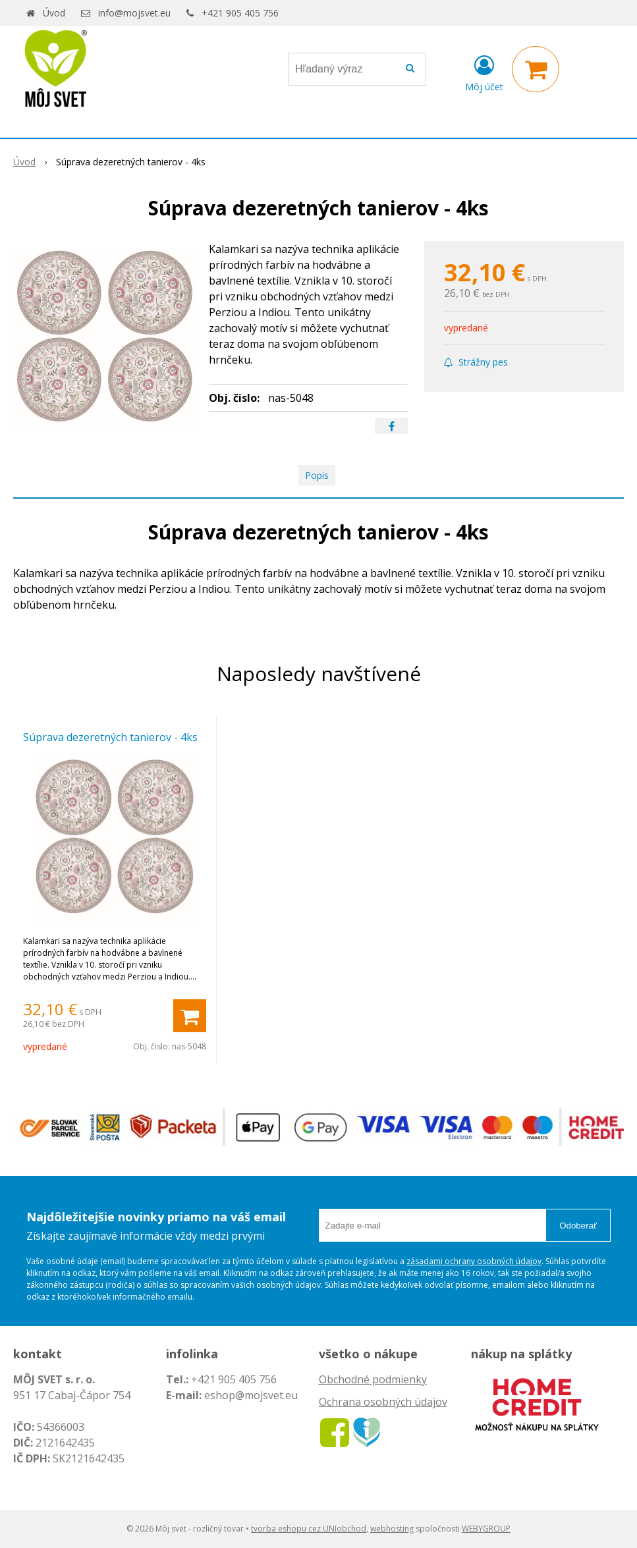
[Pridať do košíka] (189, 1015)
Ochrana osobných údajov (383, 1402)
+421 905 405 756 (240, 13)
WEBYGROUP (486, 1528)
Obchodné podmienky (373, 1379)
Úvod (54, 13)
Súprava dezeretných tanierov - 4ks (110, 737)
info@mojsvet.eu (134, 13)
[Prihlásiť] (484, 72)
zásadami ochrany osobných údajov (473, 1261)
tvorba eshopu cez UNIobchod (308, 1528)
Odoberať (578, 1225)
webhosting (392, 1528)
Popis (317, 475)
